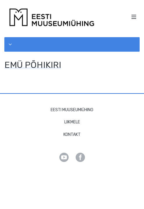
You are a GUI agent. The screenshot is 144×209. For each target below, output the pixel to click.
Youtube (64, 157)
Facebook (80, 157)
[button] (72, 44)
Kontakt (72, 134)
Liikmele (72, 122)
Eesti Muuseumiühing (72, 109)
